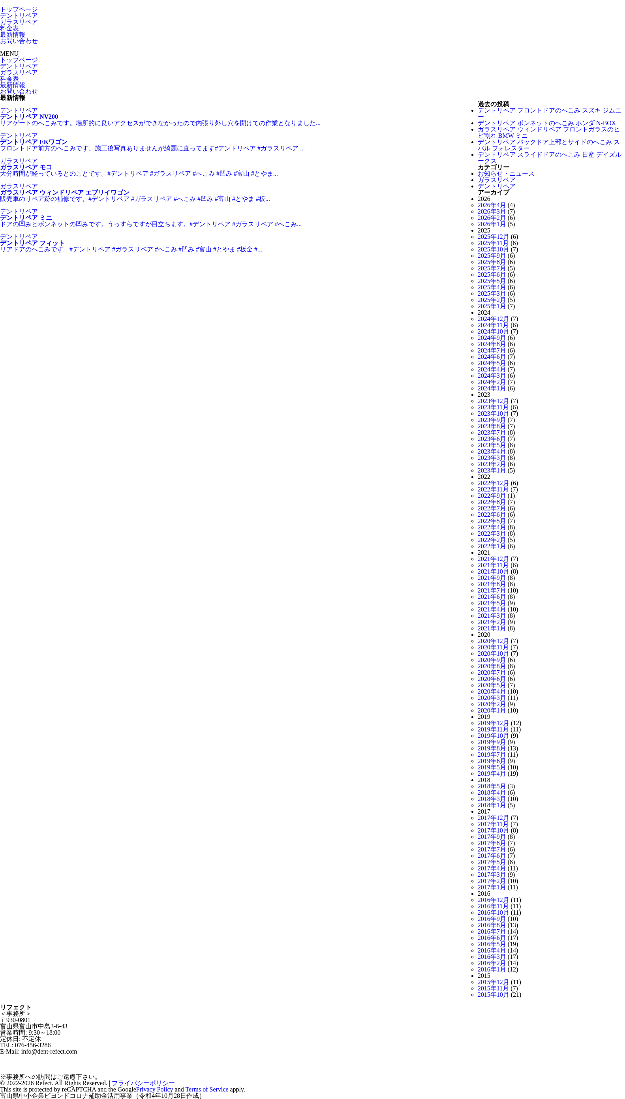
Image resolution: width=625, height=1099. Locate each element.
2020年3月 (492, 697)
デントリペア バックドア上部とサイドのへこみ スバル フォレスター (549, 145)
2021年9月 (492, 577)
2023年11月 (493, 407)
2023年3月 (492, 457)
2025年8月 (492, 262)
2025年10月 (493, 249)
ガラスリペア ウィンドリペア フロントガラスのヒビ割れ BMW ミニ (549, 132)
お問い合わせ (19, 41)
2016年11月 (493, 906)
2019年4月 (492, 773)
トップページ (19, 9)
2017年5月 (492, 862)
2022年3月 (492, 533)
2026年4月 (492, 205)
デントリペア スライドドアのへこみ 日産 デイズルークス (549, 157)
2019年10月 (493, 735)
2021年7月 (492, 590)
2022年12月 (493, 483)
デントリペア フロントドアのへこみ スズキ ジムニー (549, 113)
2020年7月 (492, 672)
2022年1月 (492, 546)
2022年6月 (492, 514)
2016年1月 (492, 969)
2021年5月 (492, 603)
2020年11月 (493, 647)
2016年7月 (492, 931)
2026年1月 (492, 224)
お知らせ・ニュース (506, 173)
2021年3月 (492, 615)
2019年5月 (492, 767)
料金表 (9, 28)
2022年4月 (492, 527)
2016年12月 (493, 899)
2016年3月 (492, 956)
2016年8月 (492, 925)
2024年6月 (492, 356)
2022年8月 (492, 502)
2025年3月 (492, 293)
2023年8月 (492, 426)
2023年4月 (492, 451)
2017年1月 (492, 887)
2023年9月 (492, 419)
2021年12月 (493, 558)
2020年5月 (492, 685)
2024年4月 (492, 369)
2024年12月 (493, 318)
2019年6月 (492, 761)
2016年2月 (492, 963)
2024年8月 (492, 344)
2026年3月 (492, 211)
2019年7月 (492, 754)
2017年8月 (492, 843)
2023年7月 (492, 432)
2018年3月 (492, 798)
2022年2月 (492, 539)
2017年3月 (492, 874)
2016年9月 (492, 918)
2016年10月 (493, 912)
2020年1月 (492, 710)
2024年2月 (492, 382)
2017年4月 (492, 868)
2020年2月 (492, 704)
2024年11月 (493, 325)
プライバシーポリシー (143, 1083)
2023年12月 (493, 401)
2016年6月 (492, 937)
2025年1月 (492, 306)
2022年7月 (492, 508)
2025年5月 (492, 281)
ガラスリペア (19, 22)
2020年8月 (492, 666)
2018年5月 (492, 786)
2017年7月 (492, 849)
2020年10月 (493, 653)
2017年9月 (492, 836)
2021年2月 (492, 622)
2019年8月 (492, 748)
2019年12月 (493, 723)
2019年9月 (492, 742)
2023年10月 (493, 413)
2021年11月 (493, 565)
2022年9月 (492, 495)
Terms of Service (206, 1089)
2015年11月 (493, 988)
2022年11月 (493, 489)
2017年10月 (493, 830)
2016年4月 (492, 950)
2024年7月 (492, 350)
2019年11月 (493, 729)
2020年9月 (492, 659)
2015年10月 (493, 994)
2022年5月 (492, 521)
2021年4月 (492, 609)
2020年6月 (492, 678)
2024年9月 (492, 337)
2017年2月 (492, 881)
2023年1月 (492, 470)
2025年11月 (493, 243)
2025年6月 (492, 274)
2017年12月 (493, 817)
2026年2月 (492, 217)
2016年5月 (492, 944)
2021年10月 (493, 571)
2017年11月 (493, 824)
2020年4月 (492, 691)
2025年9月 (492, 255)
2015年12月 (493, 982)
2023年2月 (492, 464)
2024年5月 (492, 363)
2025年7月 (492, 268)
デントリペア (19, 15)
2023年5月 (492, 445)
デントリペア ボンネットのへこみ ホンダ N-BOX (547, 123)
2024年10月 (493, 331)
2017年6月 (492, 855)
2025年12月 (493, 236)
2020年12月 (493, 641)
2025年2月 (492, 299)
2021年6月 (492, 596)
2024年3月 (492, 375)
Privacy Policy (154, 1089)
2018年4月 (492, 792)
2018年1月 (492, 805)
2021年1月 (492, 628)
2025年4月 (492, 287)
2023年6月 (492, 438)
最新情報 (12, 34)
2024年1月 (492, 388)
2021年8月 (492, 584)
